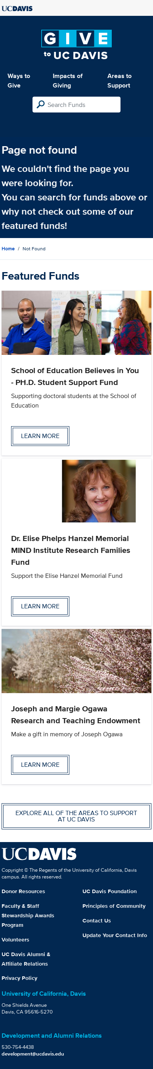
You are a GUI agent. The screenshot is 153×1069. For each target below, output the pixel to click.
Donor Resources (23, 891)
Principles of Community (113, 906)
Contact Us (96, 920)
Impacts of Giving (67, 80)
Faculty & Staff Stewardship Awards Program (28, 915)
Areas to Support (119, 80)
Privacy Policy (19, 978)
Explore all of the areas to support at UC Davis (76, 816)
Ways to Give (19, 80)
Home (8, 248)
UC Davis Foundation (109, 891)
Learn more (40, 435)
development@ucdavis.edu (33, 1054)
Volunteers (15, 939)
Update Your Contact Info (114, 935)
